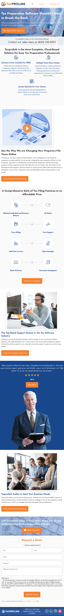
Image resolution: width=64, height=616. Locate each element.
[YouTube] (60, 611)
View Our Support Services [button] (15, 352)
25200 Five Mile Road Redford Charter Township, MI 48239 (32, 611)
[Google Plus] (55, 610)
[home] (10, 611)
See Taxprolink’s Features (13, 30)
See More (32, 384)
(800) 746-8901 (47, 42)
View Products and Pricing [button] (14, 178)
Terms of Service (33, 601)
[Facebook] (46, 611)
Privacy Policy (25, 601)
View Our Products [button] (32, 280)
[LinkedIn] (51, 611)
